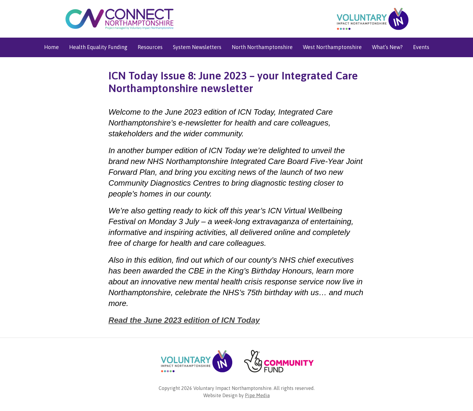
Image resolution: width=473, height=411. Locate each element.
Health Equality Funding (98, 47)
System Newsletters (197, 47)
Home (51, 47)
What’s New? (387, 47)
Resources (150, 47)
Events (421, 47)
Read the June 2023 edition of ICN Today (184, 320)
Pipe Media (257, 395)
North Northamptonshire (262, 47)
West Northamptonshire (332, 47)
